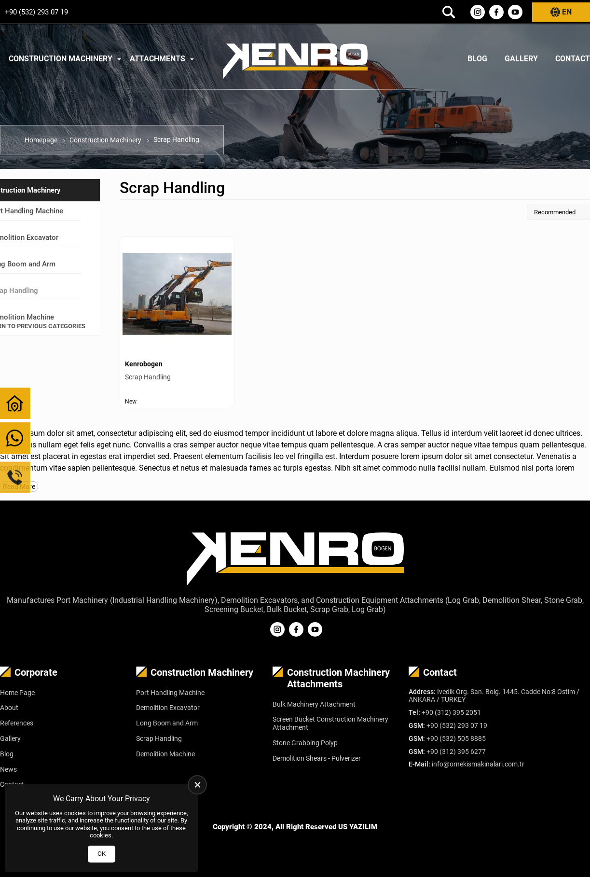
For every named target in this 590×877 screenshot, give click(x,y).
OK (101, 853)
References (16, 723)
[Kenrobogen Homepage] (295, 59)
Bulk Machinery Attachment (314, 704)
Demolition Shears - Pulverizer (317, 758)
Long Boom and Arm (167, 723)
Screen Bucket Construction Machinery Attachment (330, 723)
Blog (477, 58)
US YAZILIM (357, 826)
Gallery (521, 58)
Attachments (157, 58)
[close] (197, 784)
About (9, 707)
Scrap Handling (159, 738)
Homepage (41, 140)
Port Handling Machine (170, 692)
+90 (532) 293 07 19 (36, 12)
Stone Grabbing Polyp (305, 743)
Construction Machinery (60, 58)
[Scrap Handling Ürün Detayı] (177, 322)
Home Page (17, 692)
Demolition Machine (165, 754)
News (8, 769)
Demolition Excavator (168, 707)
